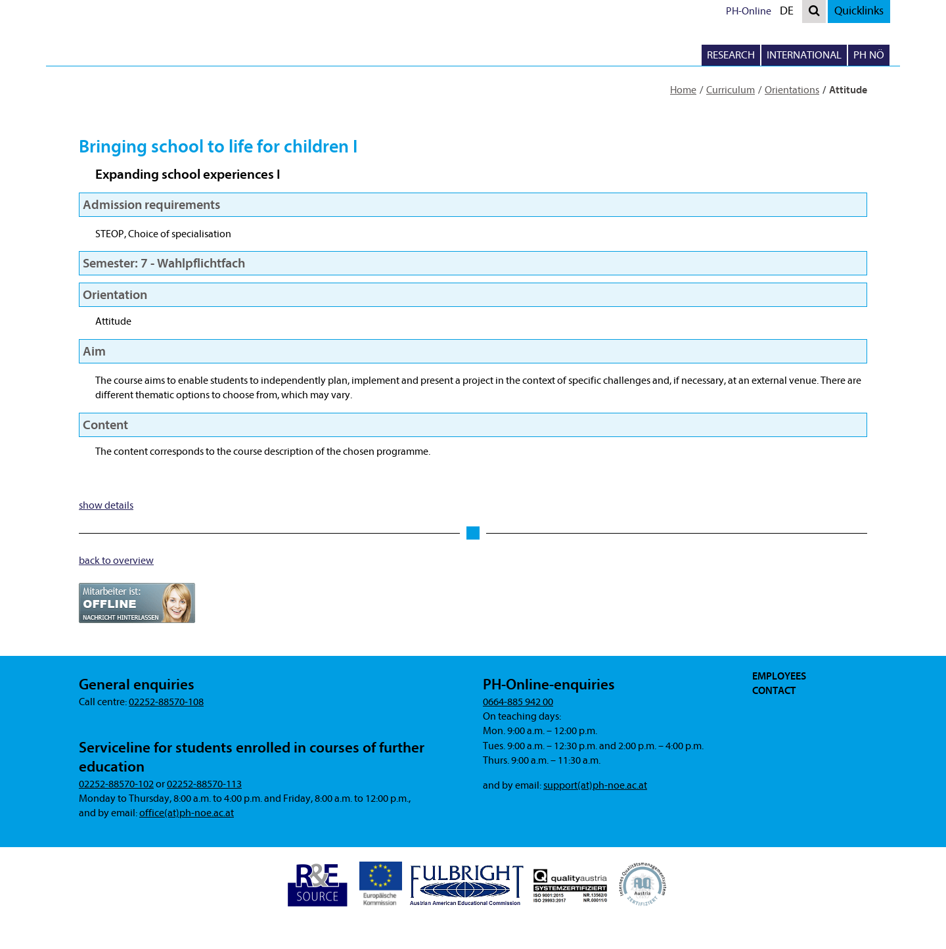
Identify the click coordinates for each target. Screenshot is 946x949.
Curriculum (730, 90)
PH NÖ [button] (868, 55)
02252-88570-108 (166, 702)
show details (106, 505)
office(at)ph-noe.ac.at (186, 813)
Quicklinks (859, 11)
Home (683, 90)
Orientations (792, 90)
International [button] (804, 55)
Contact (774, 691)
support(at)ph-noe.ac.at (595, 785)
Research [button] (731, 55)
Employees (779, 676)
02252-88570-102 (116, 784)
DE (789, 13)
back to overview (116, 561)
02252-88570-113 (204, 784)
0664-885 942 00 (518, 702)
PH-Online (748, 11)
